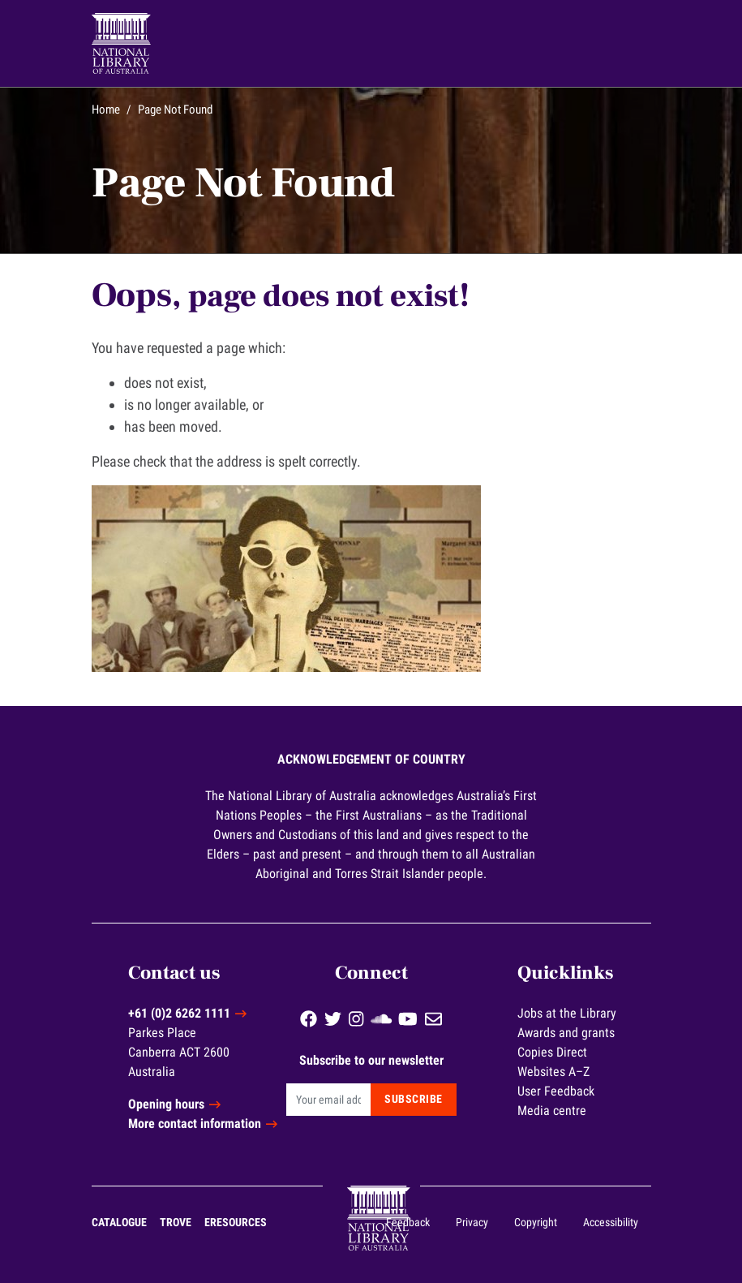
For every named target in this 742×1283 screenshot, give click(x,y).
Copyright (535, 1222)
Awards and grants (566, 1032)
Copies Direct (552, 1052)
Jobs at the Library (566, 1013)
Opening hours (166, 1104)
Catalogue (119, 1222)
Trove (175, 1222)
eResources (235, 1222)
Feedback (408, 1222)
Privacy (472, 1222)
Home (106, 109)
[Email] (328, 1099)
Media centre (551, 1110)
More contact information (194, 1123)
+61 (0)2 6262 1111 (179, 1013)
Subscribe (413, 1098)
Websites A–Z (553, 1071)
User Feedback (555, 1091)
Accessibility (610, 1222)
